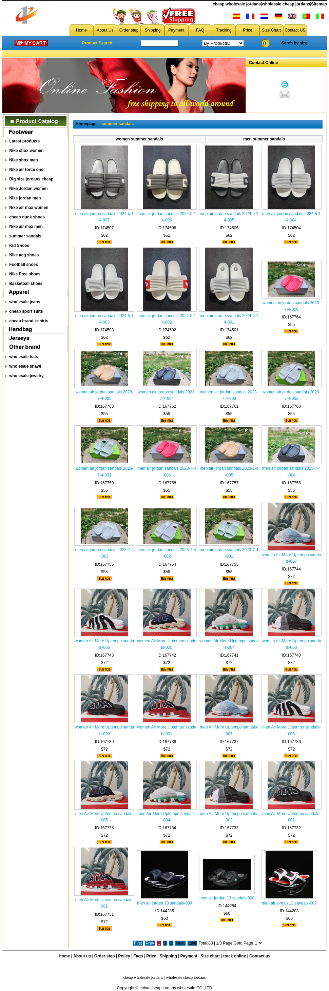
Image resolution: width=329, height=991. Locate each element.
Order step (129, 30)
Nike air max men (26, 226)
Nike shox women (26, 150)
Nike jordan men (25, 198)
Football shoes (23, 264)
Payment (176, 30)
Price (247, 30)
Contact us (259, 956)
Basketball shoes (25, 283)
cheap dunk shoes (27, 217)
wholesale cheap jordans (286, 4)
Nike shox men (23, 160)
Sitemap (319, 4)
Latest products (24, 141)
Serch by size (295, 43)
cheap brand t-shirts (28, 320)
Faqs (138, 956)
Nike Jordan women (28, 188)
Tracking (224, 30)
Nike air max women (28, 207)
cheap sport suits (26, 311)
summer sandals (25, 236)
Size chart (210, 956)
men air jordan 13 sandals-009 (164, 903)
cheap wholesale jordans (237, 4)
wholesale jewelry (26, 375)
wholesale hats (23, 356)
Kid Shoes (19, 245)
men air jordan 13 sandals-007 (289, 903)
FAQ (200, 30)
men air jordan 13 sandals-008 (226, 898)
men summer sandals (264, 139)
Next (180, 943)
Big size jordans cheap (31, 179)
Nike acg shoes (24, 255)
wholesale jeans (24, 301)
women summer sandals (139, 139)
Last (192, 943)
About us (82, 956)
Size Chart (271, 30)
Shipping (153, 30)
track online (234, 956)
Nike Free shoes (24, 274)
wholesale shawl (25, 366)
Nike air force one (26, 169)
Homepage (86, 123)
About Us (105, 30)
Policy (124, 956)
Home (81, 30)
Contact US (295, 30)
